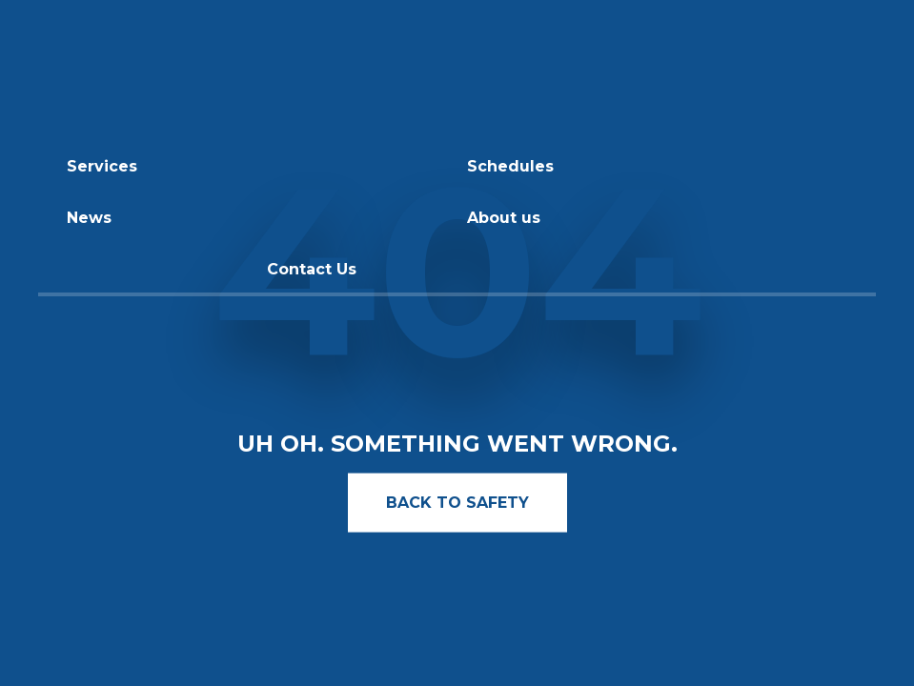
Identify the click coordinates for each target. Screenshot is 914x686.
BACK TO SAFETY (457, 502)
